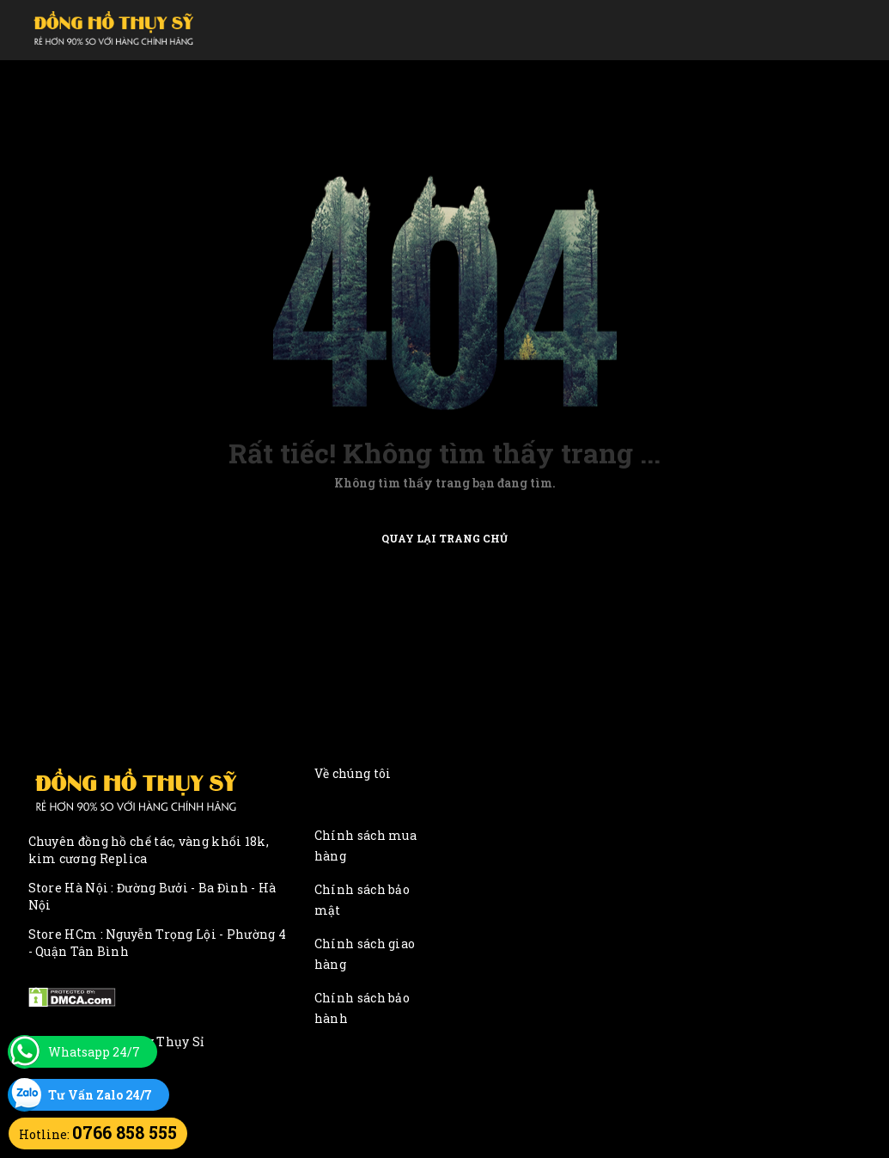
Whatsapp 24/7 (94, 1052)
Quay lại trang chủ (444, 537)
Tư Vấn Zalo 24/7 (100, 1095)
